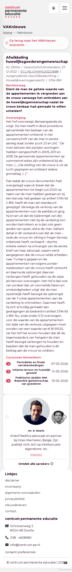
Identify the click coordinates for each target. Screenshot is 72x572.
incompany (13, 486)
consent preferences (20, 552)
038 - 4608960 (20, 537)
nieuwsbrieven (16, 505)
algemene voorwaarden (22, 492)
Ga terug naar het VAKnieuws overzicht (30, 43)
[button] (65, 417)
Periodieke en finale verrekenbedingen (31, 364)
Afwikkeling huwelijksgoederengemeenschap (37, 59)
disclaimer (12, 480)
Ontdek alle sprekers (36, 463)
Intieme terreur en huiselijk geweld (31, 371)
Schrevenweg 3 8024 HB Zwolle (22, 528)
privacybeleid (15, 499)
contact (10, 511)
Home (7, 32)
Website (36, 454)
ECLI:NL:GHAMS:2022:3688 (40, 71)
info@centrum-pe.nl (25, 545)
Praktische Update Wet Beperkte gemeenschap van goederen (31, 381)
